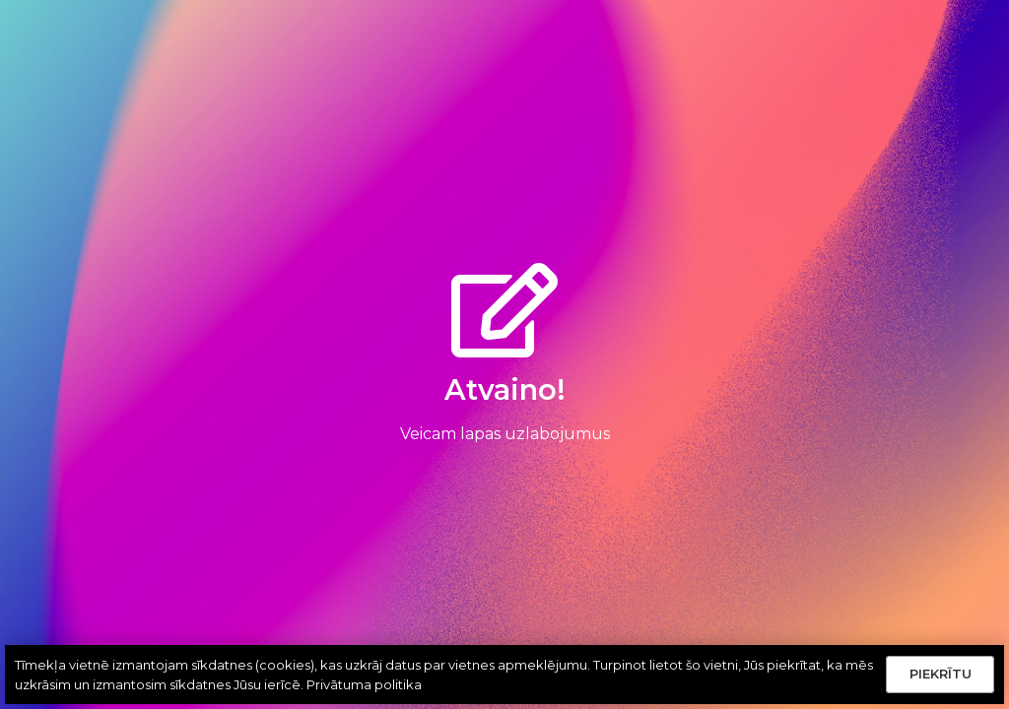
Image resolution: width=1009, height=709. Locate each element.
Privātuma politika (364, 684)
